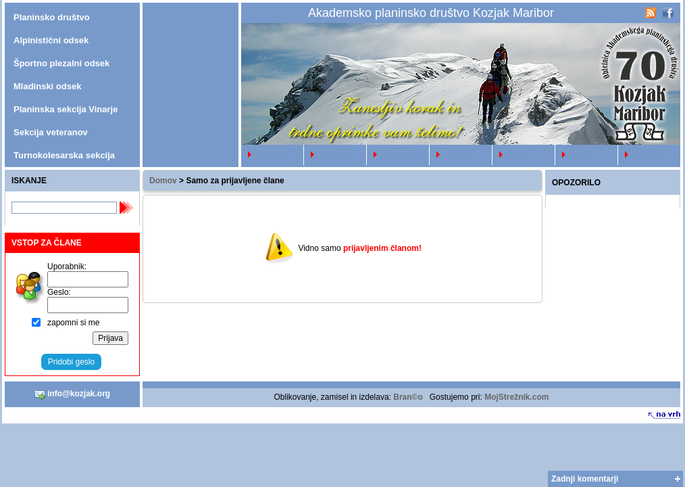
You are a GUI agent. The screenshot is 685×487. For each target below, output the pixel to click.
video (510, 154)
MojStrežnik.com (516, 397)
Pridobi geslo (71, 362)
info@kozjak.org (72, 394)
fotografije (395, 154)
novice (261, 154)
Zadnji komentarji (584, 479)
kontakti (641, 154)
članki (574, 154)
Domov (163, 180)
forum (448, 154)
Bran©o (408, 397)
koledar (326, 154)
